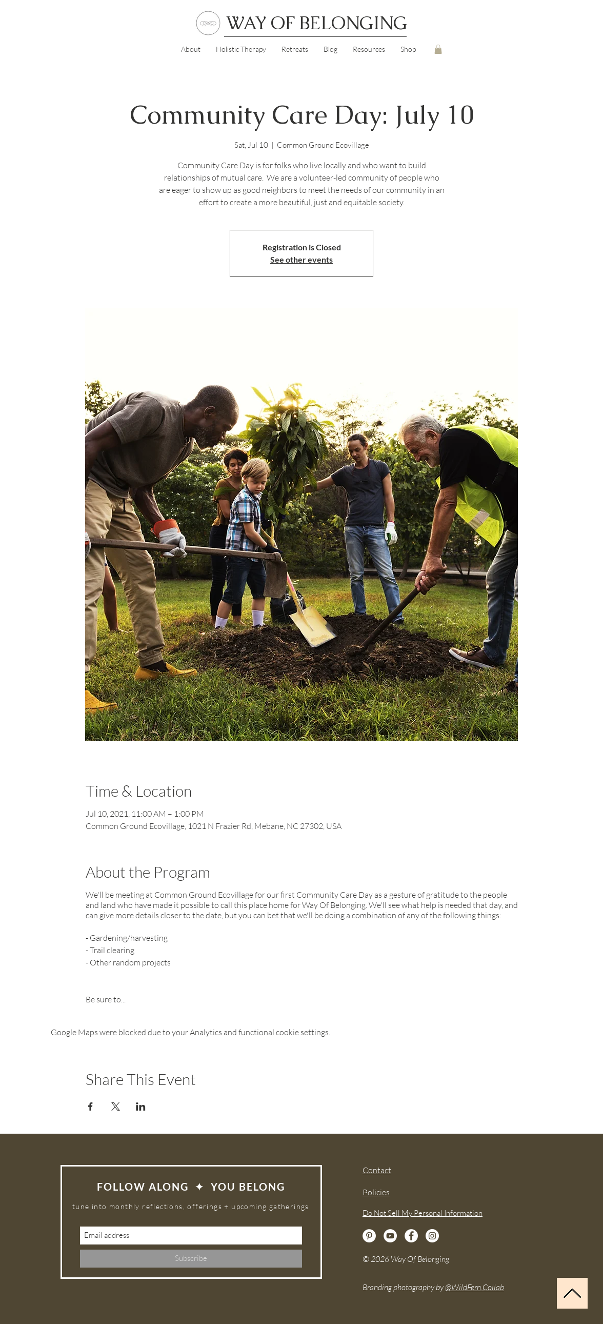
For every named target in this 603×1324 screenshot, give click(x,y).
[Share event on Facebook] (90, 1106)
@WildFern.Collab (474, 1287)
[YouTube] (390, 1235)
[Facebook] (411, 1235)
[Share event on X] (115, 1106)
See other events (301, 259)
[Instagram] (432, 1235)
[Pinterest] (369, 1235)
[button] (369, 49)
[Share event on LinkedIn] (141, 1106)
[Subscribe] (191, 1259)
